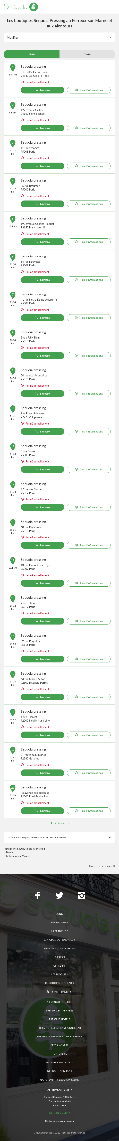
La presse (59, 957)
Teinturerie (59, 1053)
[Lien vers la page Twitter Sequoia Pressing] (59, 896)
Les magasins (59, 922)
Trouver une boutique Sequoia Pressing (24, 848)
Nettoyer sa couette (59, 1062)
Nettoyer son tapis (59, 1071)
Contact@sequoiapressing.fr (59, 1121)
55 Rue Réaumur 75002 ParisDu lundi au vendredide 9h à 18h (59, 1101)
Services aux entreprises (59, 948)
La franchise (59, 931)
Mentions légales (60, 1090)
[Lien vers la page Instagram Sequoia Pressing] (81, 896)
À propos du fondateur (59, 939)
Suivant (61, 823)
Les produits (59, 974)
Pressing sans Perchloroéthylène (59, 1036)
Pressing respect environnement (59, 1027)
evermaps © (108, 866)
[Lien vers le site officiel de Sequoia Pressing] (21, 6)
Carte (87, 54)
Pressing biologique (59, 1001)
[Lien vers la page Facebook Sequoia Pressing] (37, 896)
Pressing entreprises (59, 1010)
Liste (32, 54)
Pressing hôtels (59, 1019)
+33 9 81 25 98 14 (59, 1113)
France (9, 852)
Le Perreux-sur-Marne (17, 856)
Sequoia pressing (33, 66)
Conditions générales (59, 983)
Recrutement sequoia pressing (59, 1079)
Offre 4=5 (59, 965)
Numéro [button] (42, 90)
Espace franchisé (62, 992)
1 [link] (51, 823)
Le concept (60, 913)
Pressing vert (59, 1045)
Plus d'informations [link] (89, 90)
